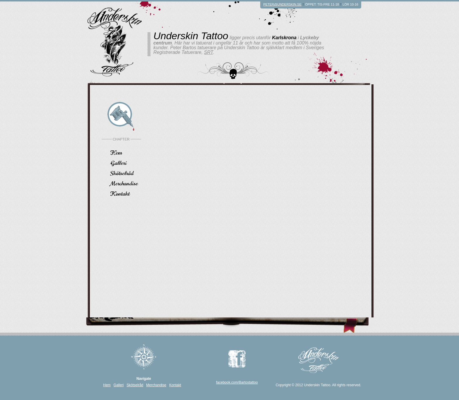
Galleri (118, 162)
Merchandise (124, 183)
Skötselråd (121, 172)
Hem (116, 152)
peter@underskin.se (282, 4)
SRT (208, 52)
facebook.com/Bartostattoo (237, 382)
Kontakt (120, 193)
